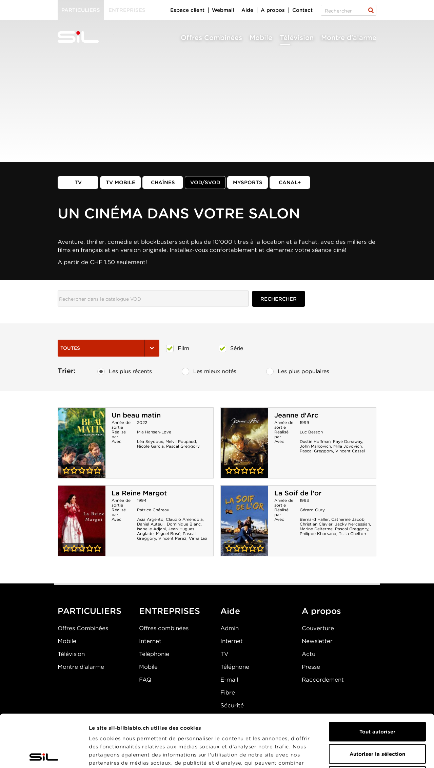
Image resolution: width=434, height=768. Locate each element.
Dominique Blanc (184, 524)
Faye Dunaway (347, 441)
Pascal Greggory (183, 446)
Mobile (261, 38)
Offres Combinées (211, 38)
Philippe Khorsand (318, 533)
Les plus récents (124, 371)
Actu (308, 653)
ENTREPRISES (169, 611)
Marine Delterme (316, 528)
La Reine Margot (139, 493)
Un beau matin (136, 415)
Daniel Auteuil (150, 524)
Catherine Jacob (347, 519)
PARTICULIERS (89, 611)
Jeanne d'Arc (296, 415)
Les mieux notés (209, 371)
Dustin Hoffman (315, 441)
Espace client (187, 10)
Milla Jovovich (347, 446)
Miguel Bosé (168, 533)
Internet (150, 641)
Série (231, 348)
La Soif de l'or (297, 493)
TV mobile (120, 182)
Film (177, 348)
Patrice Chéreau (153, 509)
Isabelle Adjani (151, 528)
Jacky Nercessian (352, 524)
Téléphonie (154, 653)
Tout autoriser (377, 679)
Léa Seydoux (150, 441)
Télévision (297, 38)
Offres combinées (164, 628)
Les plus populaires (297, 371)
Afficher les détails (382, 755)
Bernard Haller (314, 519)
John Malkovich (315, 446)
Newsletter (317, 641)
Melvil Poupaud (180, 441)
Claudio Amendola (184, 519)
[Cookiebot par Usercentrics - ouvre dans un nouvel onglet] (44, 755)
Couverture (318, 628)
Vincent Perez (172, 538)
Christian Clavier (316, 524)
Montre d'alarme (348, 38)
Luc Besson (311, 431)
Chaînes (163, 182)
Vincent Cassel (350, 450)
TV (78, 182)
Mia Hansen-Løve (154, 431)
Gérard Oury (312, 509)
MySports (247, 182)
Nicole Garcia (150, 446)
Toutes (108, 348)
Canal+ (290, 182)
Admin (229, 628)
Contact (302, 10)
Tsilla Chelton (352, 533)
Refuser (377, 724)
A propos (273, 10)
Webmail (223, 10)
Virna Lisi (198, 538)
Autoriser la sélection (377, 702)
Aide (247, 10)
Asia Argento (150, 519)
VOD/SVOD (205, 182)
